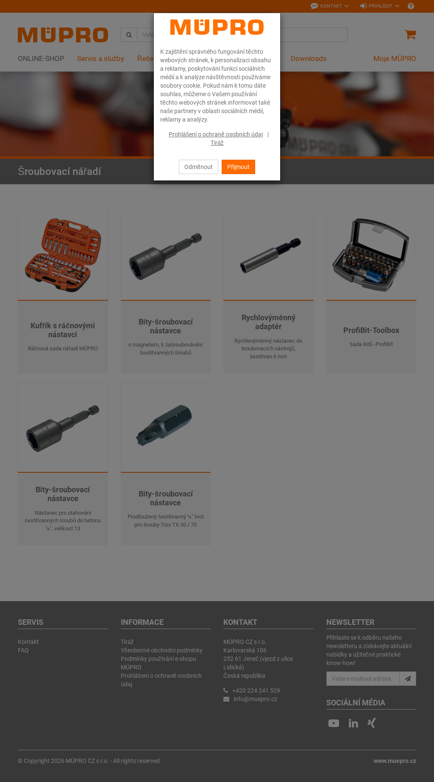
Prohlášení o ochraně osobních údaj (216, 134)
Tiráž (217, 142)
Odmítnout (198, 167)
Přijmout (238, 167)
